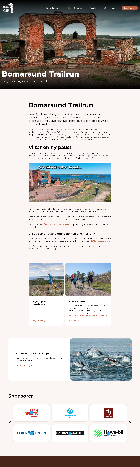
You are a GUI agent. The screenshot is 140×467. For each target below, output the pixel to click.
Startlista (73, 321)
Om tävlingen (53, 8)
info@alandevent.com (100, 241)
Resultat (93, 8)
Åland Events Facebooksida (56, 225)
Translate (109, 8)
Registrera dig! (130, 8)
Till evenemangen (24, 366)
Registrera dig (38, 321)
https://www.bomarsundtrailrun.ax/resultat (88, 316)
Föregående (10, 423)
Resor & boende (75, 8)
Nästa (130, 423)
